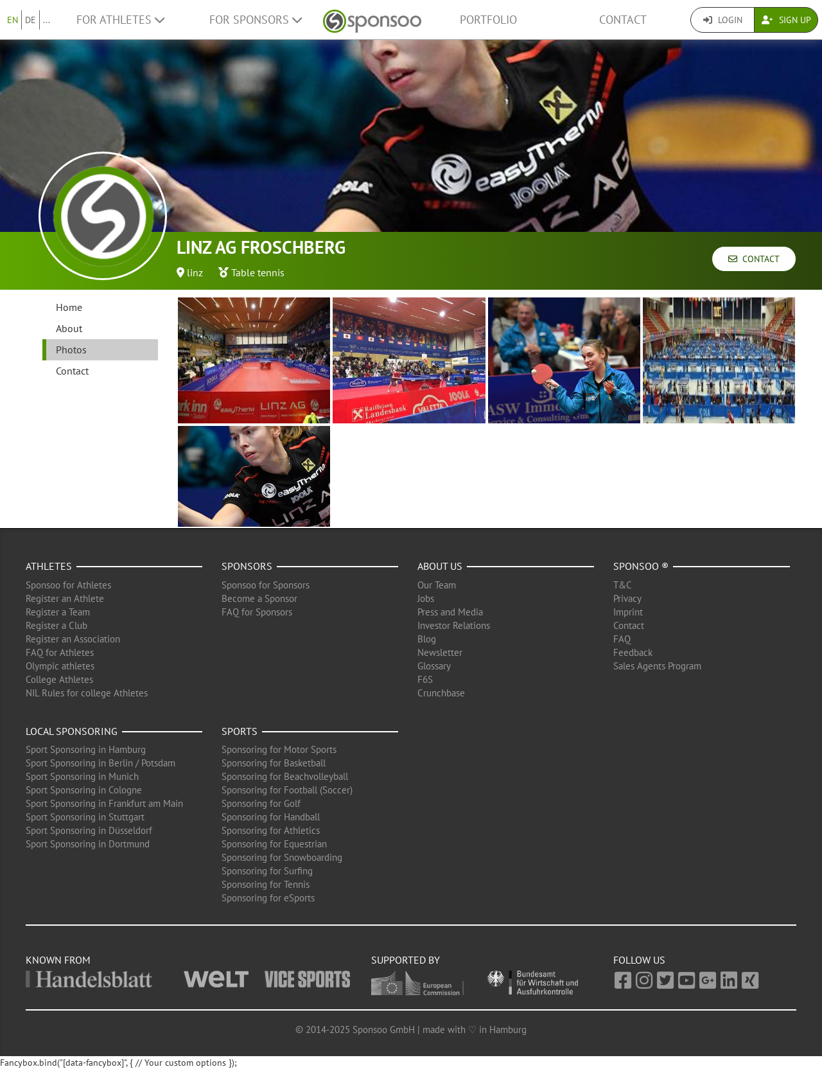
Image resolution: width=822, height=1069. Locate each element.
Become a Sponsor (259, 598)
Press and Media (450, 612)
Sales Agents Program (657, 666)
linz (195, 272)
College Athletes (59, 679)
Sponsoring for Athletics (271, 830)
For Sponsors (255, 19)
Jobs (425, 598)
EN (12, 20)
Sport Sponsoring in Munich (82, 776)
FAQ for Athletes (60, 652)
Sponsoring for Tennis (266, 884)
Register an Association (73, 639)
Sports (240, 731)
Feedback (632, 652)
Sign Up (786, 20)
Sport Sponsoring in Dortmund (88, 844)
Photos (71, 349)
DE (30, 20)
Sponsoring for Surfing (267, 871)
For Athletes (120, 19)
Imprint (628, 612)
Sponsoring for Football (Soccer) (287, 790)
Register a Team (58, 612)
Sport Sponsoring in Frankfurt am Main (104, 803)
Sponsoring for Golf (261, 803)
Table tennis (257, 272)
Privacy (627, 598)
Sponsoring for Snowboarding (282, 857)
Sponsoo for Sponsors (266, 585)
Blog (426, 639)
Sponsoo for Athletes (68, 585)
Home (69, 307)
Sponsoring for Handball (271, 817)
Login (722, 20)
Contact (623, 19)
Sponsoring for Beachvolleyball (285, 776)
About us (439, 566)
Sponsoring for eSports (268, 898)
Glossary (434, 666)
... (46, 20)
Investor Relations (453, 625)
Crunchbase (441, 693)
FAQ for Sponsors (257, 612)
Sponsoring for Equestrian (274, 844)
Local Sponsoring (72, 731)
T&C (622, 585)
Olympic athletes (60, 666)
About (69, 328)
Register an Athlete (65, 598)
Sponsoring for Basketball (274, 763)
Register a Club (56, 625)
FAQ (622, 639)
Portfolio (488, 19)
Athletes (49, 566)
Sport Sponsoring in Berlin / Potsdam (100, 763)
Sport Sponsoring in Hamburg (86, 749)
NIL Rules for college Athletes (87, 693)
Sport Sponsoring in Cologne (84, 790)
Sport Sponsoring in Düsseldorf (89, 830)
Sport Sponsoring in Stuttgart (85, 817)
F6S (425, 679)
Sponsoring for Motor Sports (279, 749)
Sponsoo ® (641, 566)
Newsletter (439, 652)
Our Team (436, 585)
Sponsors (247, 566)
